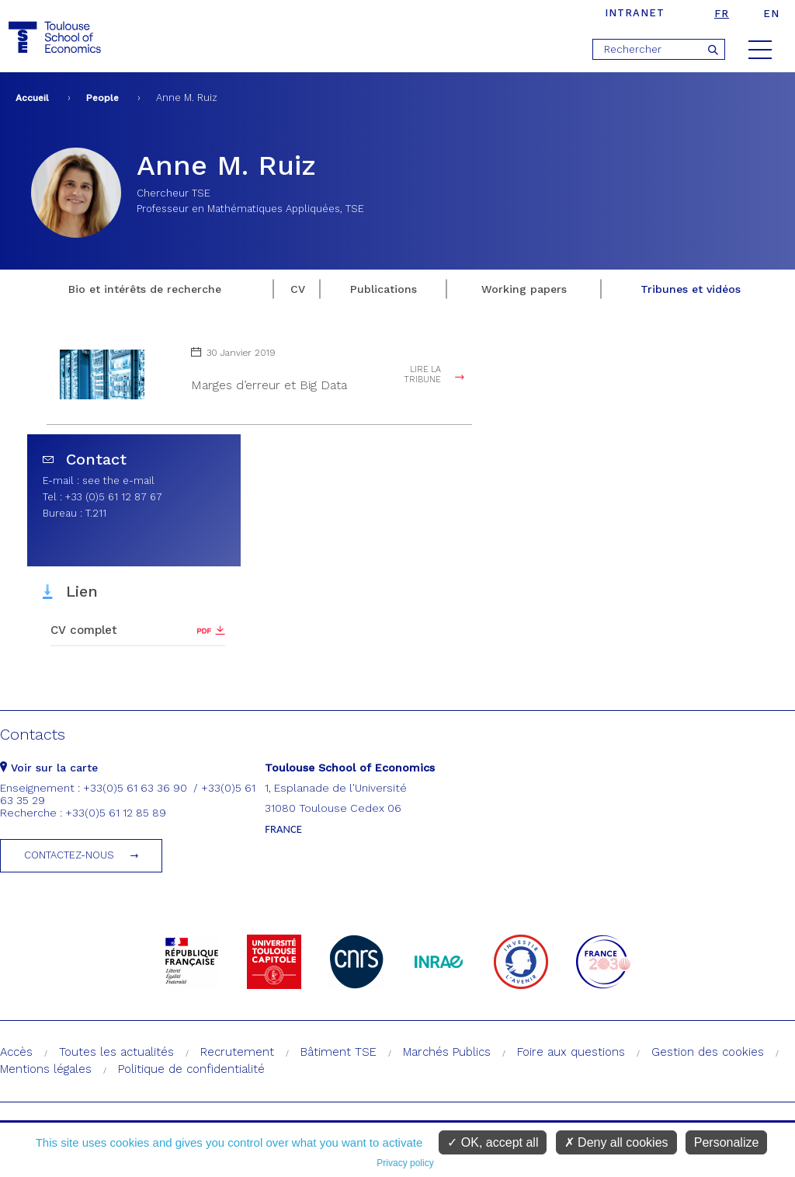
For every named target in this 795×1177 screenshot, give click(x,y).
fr (721, 13)
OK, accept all (492, 1142)
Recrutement (237, 1052)
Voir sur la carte (49, 767)
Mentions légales (46, 1069)
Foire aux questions (571, 1052)
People (102, 97)
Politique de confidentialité (191, 1069)
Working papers (524, 289)
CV (297, 289)
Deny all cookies (616, 1142)
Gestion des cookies (707, 1052)
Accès (16, 1052)
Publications (383, 289)
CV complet (83, 630)
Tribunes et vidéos (691, 289)
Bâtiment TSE (338, 1052)
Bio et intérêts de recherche (144, 289)
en (771, 13)
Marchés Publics (447, 1052)
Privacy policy (405, 1163)
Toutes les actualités (116, 1052)
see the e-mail (118, 480)
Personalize (726, 1142)
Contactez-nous (69, 855)
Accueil (32, 97)
